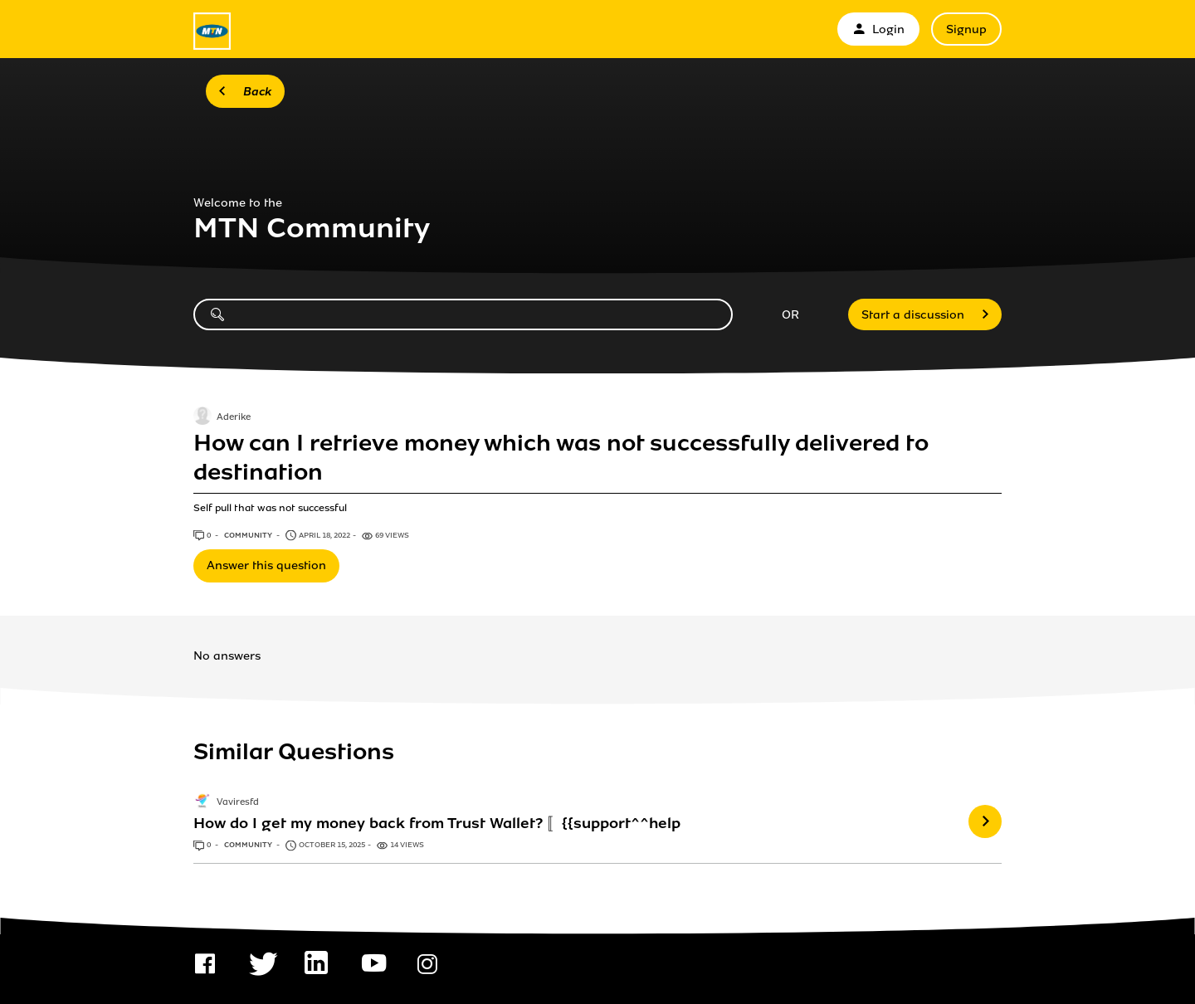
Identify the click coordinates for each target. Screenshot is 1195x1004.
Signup (966, 29)
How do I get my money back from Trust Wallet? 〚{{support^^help (436, 823)
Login (878, 29)
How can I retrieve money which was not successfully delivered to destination (561, 457)
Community (249, 535)
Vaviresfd (238, 802)
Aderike (234, 418)
